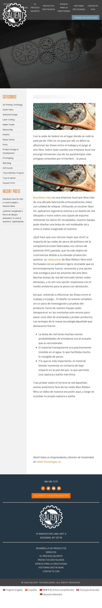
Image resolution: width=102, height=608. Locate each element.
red (54, 266)
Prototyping (8, 160)
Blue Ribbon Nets (43, 199)
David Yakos (8, 111)
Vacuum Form (9, 185)
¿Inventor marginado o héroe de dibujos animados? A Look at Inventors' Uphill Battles (13, 218)
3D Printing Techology (12, 106)
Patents (6, 136)
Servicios (23, 8)
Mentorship (8, 131)
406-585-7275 (51, 488)
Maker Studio (8, 126)
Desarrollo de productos (9, 8)
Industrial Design (10, 116)
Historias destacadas (79, 8)
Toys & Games (9, 180)
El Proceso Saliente (35, 8)
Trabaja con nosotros (85, 19)
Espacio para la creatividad (64, 8)
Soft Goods (8, 170)
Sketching (7, 165)
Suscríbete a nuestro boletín (51, 502)
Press (5, 146)
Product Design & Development (10, 153)
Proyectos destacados (48, 8)
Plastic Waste (9, 141)
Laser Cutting (9, 121)
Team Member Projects (13, 175)
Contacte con (93, 8)
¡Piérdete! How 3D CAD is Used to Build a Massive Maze (13, 205)
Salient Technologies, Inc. (50, 468)
